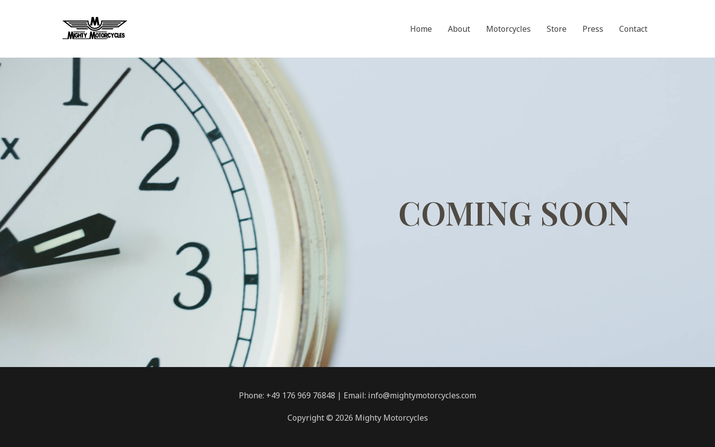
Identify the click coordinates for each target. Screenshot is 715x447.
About (459, 28)
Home (421, 28)
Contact (633, 28)
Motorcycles (508, 28)
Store (557, 28)
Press (592, 28)
